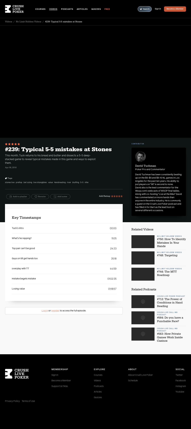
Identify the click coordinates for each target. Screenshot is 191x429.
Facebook (181, 381)
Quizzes (96, 9)
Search (145, 9)
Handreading (60, 183)
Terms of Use (28, 401)
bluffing (75, 183)
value (50, 183)
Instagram (181, 386)
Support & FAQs (59, 386)
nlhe (86, 183)
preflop (19, 183)
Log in (45, 311)
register (55, 311)
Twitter (179, 375)
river (69, 183)
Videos (53, 9)
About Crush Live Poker (140, 375)
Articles (82, 9)
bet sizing (28, 183)
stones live (10, 183)
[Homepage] (20, 9)
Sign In (158, 9)
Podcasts (67, 9)
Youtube (180, 392)
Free (107, 9)
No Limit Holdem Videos (28, 22)
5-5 (81, 183)
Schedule (133, 381)
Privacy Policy (12, 401)
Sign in (54, 375)
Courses (40, 9)
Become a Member (175, 9)
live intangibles (40, 183)
